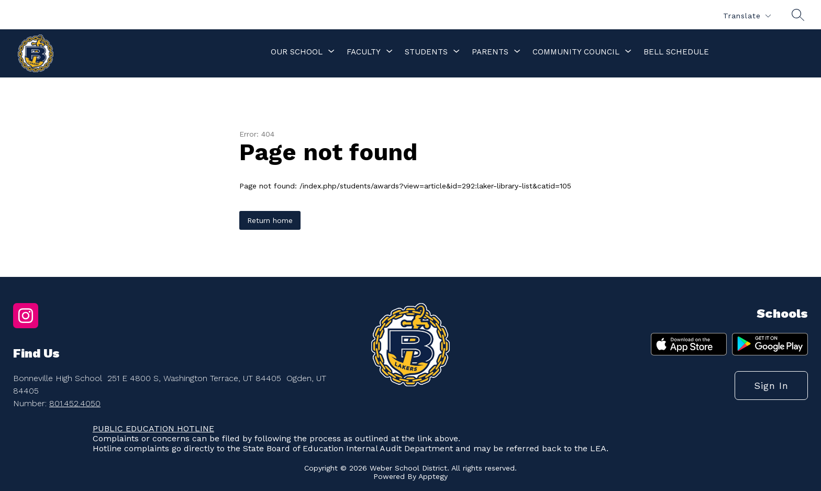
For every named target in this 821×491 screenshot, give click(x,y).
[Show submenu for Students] (426, 52)
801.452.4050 (75, 403)
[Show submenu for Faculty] (364, 52)
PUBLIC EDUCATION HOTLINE (153, 428)
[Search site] (798, 14)
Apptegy (433, 476)
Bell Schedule (676, 52)
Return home (270, 220)
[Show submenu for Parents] (490, 52)
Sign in (771, 385)
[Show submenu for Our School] (297, 52)
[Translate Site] (746, 16)
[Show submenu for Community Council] (575, 52)
